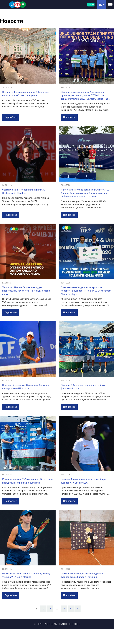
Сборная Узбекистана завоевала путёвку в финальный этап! (84, 387)
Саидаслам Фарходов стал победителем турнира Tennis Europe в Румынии (82, 575)
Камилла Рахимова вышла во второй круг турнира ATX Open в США (84, 481)
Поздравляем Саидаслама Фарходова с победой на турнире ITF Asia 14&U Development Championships (86, 291)
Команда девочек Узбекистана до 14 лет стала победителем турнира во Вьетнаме (27, 481)
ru (102, 4)
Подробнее (11, 117)
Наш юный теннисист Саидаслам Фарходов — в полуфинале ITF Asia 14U (27, 387)
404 (64, 608)
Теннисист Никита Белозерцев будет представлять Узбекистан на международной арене (26, 291)
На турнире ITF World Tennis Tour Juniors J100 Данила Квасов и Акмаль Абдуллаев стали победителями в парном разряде (85, 193)
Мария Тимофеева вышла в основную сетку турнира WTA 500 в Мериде (26, 575)
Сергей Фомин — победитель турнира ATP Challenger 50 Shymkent (24, 191)
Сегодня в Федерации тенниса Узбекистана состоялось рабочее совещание (25, 94)
